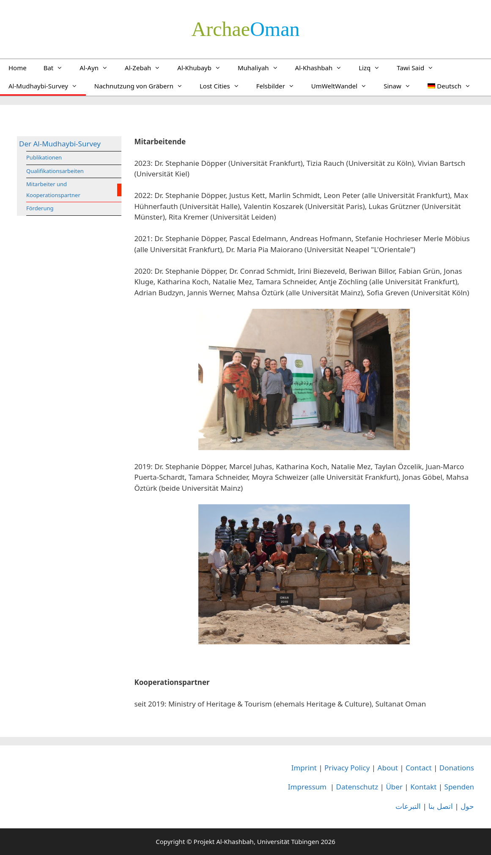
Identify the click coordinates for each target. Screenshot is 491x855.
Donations (456, 768)
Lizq (373, 67)
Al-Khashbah (323, 67)
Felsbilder (279, 85)
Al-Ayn (98, 67)
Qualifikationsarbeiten (55, 171)
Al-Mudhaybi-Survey (47, 85)
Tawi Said (419, 67)
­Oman (246, 29)
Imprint (304, 768)
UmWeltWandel (343, 85)
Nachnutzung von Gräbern (142, 85)
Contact (419, 768)
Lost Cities (224, 85)
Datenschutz (357, 787)
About (388, 768)
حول (467, 806)
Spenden (459, 787)
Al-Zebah (147, 67)
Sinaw (401, 85)
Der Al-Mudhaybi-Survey (60, 143)
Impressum (307, 787)
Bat (57, 67)
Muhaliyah (262, 67)
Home (17, 67)
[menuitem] (449, 85)
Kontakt (423, 787)
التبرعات (408, 806)
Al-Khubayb (203, 67)
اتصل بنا (440, 806)
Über (394, 787)
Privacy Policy (347, 768)
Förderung (39, 208)
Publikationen (44, 157)
